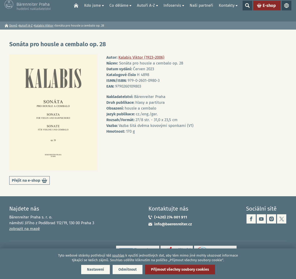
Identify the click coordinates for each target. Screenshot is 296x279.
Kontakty (226, 10)
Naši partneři (201, 10)
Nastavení (95, 269)
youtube (261, 219)
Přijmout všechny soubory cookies (180, 269)
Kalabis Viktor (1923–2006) (141, 57)
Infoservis (172, 10)
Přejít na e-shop (29, 181)
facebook (251, 219)
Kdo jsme (92, 10)
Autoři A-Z (146, 10)
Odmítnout (127, 269)
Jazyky (286, 10)
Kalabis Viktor (43, 25)
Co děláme (118, 10)
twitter (281, 219)
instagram (271, 219)
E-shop (269, 10)
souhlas (118, 255)
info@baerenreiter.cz (173, 224)
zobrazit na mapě (24, 228)
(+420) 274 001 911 (170, 217)
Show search (247, 10)
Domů (76, 10)
